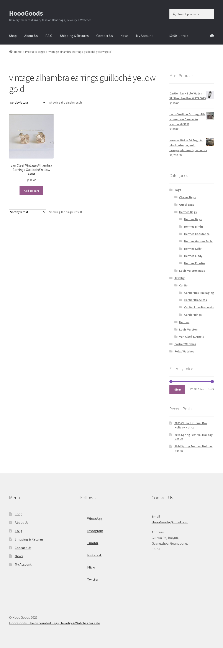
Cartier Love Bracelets (199, 307)
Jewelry (179, 278)
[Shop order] (27, 102)
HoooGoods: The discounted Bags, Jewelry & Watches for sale (54, 623)
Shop (13, 35)
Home (18, 52)
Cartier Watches (185, 344)
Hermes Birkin (193, 226)
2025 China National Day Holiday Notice (190, 425)
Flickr (87, 565)
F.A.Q (48, 35)
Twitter (89, 578)
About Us (31, 35)
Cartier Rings (193, 315)
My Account (144, 35)
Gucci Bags (186, 205)
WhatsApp (91, 517)
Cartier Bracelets (195, 300)
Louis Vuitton (188, 329)
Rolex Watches (184, 351)
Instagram (91, 529)
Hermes (184, 322)
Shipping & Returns (74, 35)
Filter (177, 390)
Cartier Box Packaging (199, 293)
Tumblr (89, 541)
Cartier (184, 285)
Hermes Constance (197, 234)
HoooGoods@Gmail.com (170, 522)
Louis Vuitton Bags (192, 271)
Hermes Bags (188, 212)
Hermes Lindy (193, 256)
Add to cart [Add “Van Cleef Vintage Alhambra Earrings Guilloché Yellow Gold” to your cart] (31, 191)
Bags (177, 190)
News (124, 35)
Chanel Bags (187, 197)
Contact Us (104, 35)
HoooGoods (26, 13)
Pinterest (91, 553)
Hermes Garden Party (198, 241)
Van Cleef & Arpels (191, 337)
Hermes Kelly (193, 249)
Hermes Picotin (194, 263)
